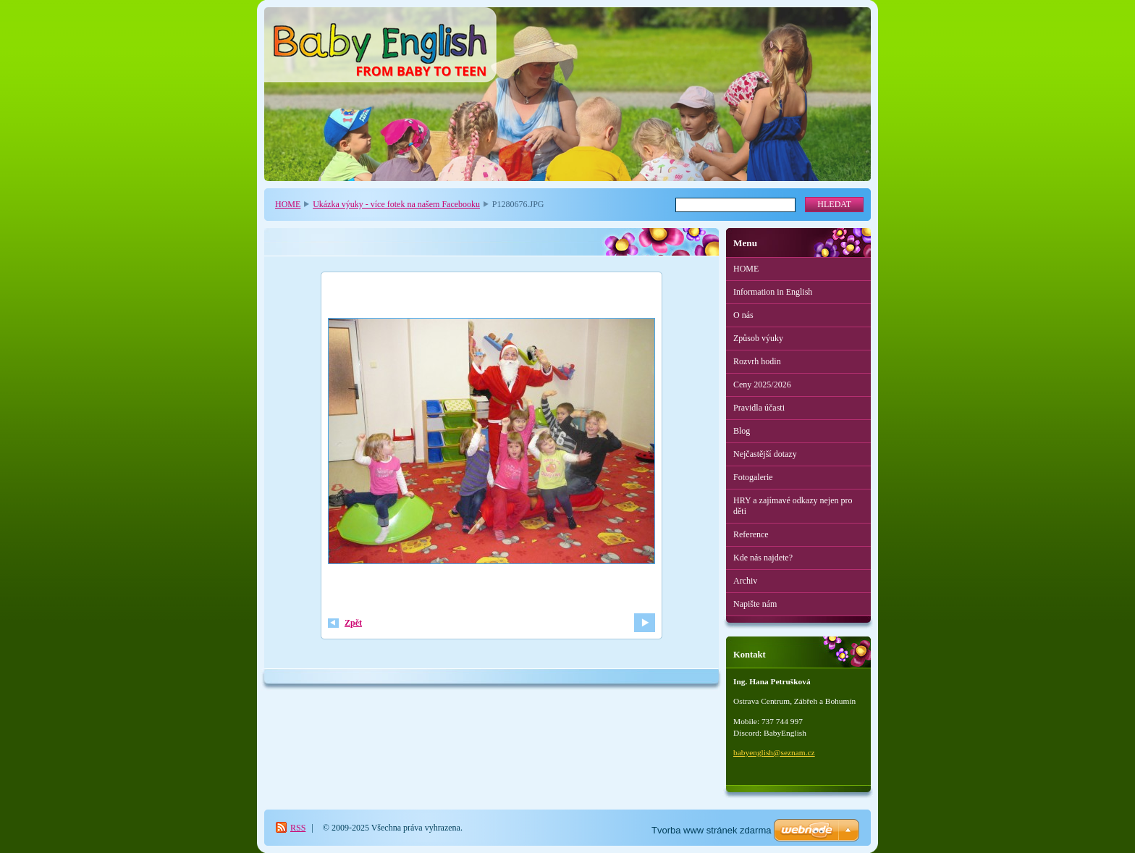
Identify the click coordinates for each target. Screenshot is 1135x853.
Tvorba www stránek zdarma (711, 830)
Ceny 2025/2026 (762, 384)
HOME (287, 204)
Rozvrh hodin (757, 361)
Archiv (745, 581)
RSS (297, 828)
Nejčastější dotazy (765, 454)
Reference (751, 534)
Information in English (772, 292)
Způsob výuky (758, 338)
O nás (743, 315)
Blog (741, 431)
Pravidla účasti (759, 408)
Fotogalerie (753, 477)
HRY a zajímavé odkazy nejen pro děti (793, 505)
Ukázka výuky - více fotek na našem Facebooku (396, 204)
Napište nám (755, 604)
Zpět (353, 623)
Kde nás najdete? (763, 557)
